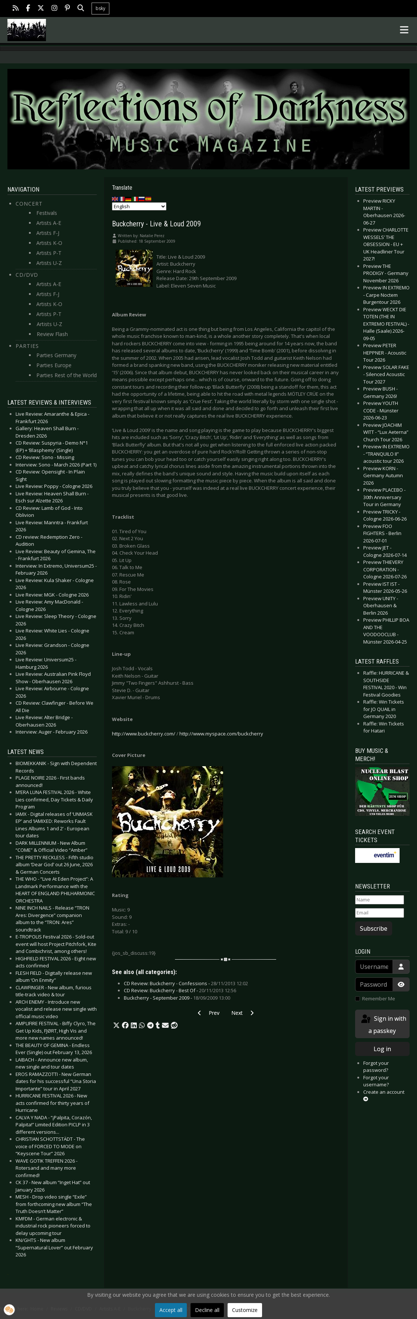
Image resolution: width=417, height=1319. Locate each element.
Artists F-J (47, 232)
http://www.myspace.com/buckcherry (221, 733)
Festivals (46, 212)
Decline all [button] (207, 1309)
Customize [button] (245, 1309)
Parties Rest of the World (66, 375)
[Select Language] (139, 206)
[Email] (379, 913)
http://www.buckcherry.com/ (143, 733)
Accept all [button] (170, 1309)
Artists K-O (49, 242)
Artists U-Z (49, 262)
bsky (100, 8)
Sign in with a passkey (383, 1024)
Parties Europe (54, 365)
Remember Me (378, 998)
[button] (116, 1025)
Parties (27, 345)
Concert (29, 203)
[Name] (379, 900)
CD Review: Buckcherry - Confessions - (186, 983)
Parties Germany (56, 355)
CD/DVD (27, 274)
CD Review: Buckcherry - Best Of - (180, 990)
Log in (382, 1049)
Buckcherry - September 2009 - (177, 997)
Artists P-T (49, 252)
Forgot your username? (376, 1081)
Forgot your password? (376, 1067)
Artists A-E (48, 222)
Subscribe (373, 928)
